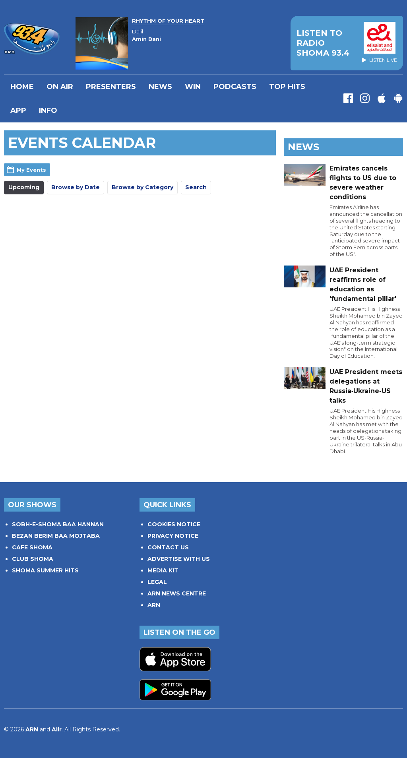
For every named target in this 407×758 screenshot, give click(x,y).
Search (196, 187)
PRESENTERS (111, 86)
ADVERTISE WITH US (178, 558)
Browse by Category (142, 187)
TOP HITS (287, 86)
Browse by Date (75, 187)
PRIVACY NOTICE (172, 535)
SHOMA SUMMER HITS (45, 570)
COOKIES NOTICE (173, 524)
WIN (193, 86)
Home (22, 86)
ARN (153, 605)
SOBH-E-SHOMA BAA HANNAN (58, 524)
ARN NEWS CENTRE (176, 593)
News (160, 86)
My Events (31, 170)
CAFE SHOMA (32, 547)
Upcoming (23, 187)
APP (18, 110)
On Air (60, 86)
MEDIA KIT (162, 570)
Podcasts (234, 86)
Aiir (57, 729)
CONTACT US (168, 547)
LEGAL (157, 581)
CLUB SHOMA (32, 558)
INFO (48, 110)
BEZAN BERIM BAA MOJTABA (56, 535)
